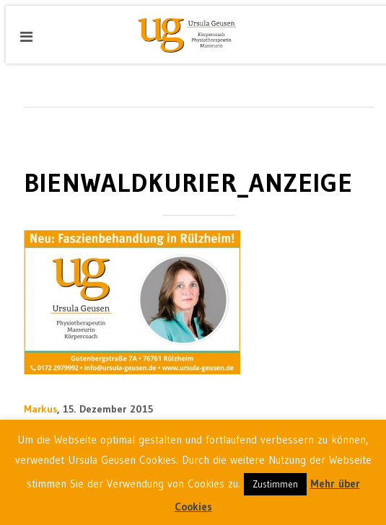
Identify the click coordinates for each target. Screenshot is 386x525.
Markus (40, 408)
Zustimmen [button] (275, 484)
